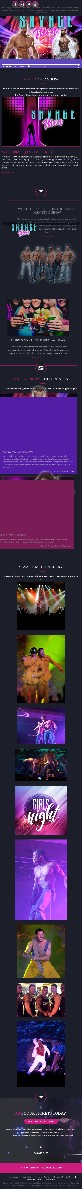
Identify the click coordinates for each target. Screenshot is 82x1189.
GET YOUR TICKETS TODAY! (41, 57)
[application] (41, 64)
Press (40, 1179)
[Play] (7, 67)
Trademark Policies (42, 1177)
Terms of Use (13, 1177)
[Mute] (29, 67)
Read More (7, 172)
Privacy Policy (26, 1177)
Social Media (50, 1179)
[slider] (41, 64)
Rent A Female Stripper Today (47, 546)
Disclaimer (70, 1177)
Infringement (58, 1177)
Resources (31, 1179)
